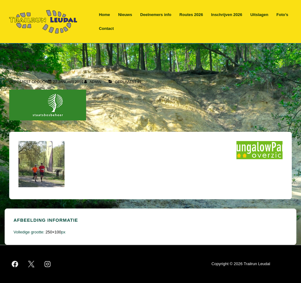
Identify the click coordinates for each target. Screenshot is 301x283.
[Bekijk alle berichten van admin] (93, 82)
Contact (106, 28)
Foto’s (282, 14)
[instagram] (47, 263)
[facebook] (15, 263)
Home (104, 14)
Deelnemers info (155, 14)
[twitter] (31, 263)
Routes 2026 (191, 14)
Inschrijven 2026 (226, 14)
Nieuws (125, 14)
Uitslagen (259, 14)
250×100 (53, 232)
